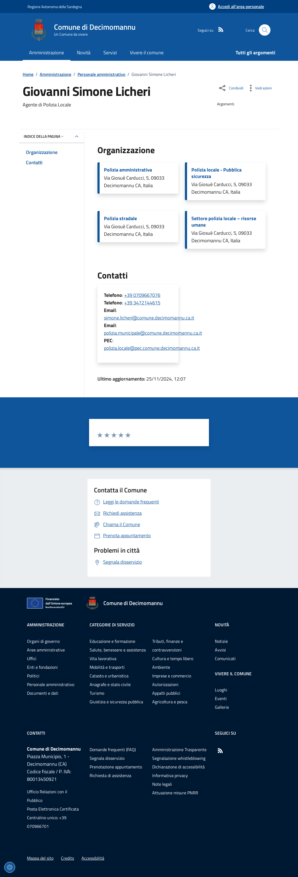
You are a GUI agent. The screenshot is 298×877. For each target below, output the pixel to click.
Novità (222, 624)
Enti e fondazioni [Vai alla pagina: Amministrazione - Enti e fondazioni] (42, 667)
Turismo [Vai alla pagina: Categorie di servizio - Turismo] (97, 693)
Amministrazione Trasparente (179, 749)
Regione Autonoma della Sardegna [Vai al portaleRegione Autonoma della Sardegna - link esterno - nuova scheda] (55, 6)
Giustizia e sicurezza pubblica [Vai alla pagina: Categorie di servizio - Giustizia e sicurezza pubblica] (116, 701)
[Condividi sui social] (230, 88)
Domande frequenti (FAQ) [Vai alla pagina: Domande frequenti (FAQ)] (113, 749)
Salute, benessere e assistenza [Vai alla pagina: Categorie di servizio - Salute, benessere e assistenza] (118, 650)
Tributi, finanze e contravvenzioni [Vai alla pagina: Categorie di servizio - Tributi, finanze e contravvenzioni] (167, 645)
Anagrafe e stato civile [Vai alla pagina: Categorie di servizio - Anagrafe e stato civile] (110, 684)
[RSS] (218, 30)
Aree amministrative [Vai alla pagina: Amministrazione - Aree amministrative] (46, 650)
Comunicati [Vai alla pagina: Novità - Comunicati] (225, 658)
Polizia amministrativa (128, 170)
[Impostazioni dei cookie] (9, 867)
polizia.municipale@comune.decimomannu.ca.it (153, 333)
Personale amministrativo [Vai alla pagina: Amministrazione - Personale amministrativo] (50, 684)
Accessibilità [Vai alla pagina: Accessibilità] (93, 858)
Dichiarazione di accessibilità (178, 767)
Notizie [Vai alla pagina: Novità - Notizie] (221, 641)
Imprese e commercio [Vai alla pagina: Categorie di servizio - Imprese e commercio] (171, 676)
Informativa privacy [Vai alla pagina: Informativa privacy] (170, 775)
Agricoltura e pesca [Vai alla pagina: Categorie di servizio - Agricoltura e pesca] (169, 701)
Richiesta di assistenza (110, 775)
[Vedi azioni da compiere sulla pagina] (259, 88)
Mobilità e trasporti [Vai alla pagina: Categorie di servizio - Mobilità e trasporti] (107, 667)
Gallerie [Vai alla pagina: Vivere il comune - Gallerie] (222, 707)
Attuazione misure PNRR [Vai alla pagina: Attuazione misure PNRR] (175, 792)
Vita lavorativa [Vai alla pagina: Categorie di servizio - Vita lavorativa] (103, 658)
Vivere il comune (233, 673)
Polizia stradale (120, 218)
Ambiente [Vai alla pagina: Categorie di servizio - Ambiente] (161, 667)
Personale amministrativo (101, 74)
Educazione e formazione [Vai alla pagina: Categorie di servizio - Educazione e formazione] (112, 641)
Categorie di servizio (112, 624)
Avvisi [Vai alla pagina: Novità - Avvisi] (220, 650)
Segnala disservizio (107, 758)
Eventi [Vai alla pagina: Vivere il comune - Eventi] (221, 698)
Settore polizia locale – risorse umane (223, 221)
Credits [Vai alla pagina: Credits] (67, 858)
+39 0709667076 (142, 295)
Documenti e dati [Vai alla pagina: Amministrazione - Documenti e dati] (42, 693)
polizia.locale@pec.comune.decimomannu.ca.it (152, 348)
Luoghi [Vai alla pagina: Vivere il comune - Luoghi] (221, 690)
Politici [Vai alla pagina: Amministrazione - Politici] (33, 676)
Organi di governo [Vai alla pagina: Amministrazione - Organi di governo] (43, 641)
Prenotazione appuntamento (116, 767)
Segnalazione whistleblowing (178, 758)
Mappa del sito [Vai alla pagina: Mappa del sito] (40, 858)
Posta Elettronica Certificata (53, 809)
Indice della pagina (44, 136)
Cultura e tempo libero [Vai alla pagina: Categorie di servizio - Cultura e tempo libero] (172, 658)
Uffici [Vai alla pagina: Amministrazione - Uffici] (31, 658)
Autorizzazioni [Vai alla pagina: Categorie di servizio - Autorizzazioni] (165, 684)
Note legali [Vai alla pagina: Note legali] (162, 784)
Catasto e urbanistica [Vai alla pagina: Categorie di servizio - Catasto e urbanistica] (109, 676)
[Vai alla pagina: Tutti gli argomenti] (252, 53)
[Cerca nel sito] (264, 30)
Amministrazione (55, 74)
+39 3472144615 (142, 302)
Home (28, 74)
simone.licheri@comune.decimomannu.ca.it (149, 317)
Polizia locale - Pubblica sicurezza (216, 173)
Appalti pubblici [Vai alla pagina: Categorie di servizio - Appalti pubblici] (166, 693)
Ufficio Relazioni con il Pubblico (47, 796)
